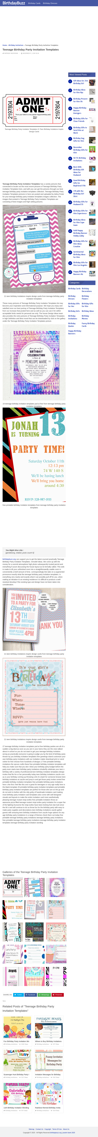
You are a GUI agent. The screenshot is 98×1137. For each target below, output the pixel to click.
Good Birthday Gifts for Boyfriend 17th (79, 183)
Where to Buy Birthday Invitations (48, 1041)
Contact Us (39, 1129)
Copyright (48, 1129)
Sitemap (31, 1129)
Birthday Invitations (11, 53)
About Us (66, 1129)
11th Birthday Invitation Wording (16, 1108)
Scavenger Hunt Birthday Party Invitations (20, 1074)
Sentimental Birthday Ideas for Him (79, 254)
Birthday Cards (34, 3)
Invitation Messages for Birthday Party (50, 1074)
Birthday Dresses (50, 3)
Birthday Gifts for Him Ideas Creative (80, 244)
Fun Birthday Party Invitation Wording (18, 1041)
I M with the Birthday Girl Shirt (78, 194)
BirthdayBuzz (14, 3)
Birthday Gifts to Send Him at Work (80, 130)
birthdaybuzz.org (9, 559)
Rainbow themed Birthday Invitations (49, 1108)
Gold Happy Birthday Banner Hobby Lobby (80, 233)
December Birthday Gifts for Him (80, 150)
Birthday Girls (74, 311)
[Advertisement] (49, 26)
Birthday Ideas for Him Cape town (79, 222)
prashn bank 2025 (69, 1133)
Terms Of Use (57, 1129)
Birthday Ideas (88, 311)
